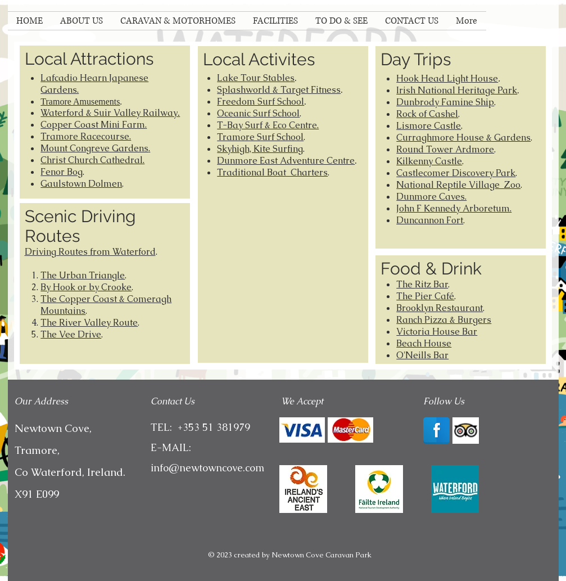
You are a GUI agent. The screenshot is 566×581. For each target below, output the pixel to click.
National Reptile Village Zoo (458, 185)
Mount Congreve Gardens (94, 148)
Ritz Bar (431, 284)
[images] (455, 489)
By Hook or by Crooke (86, 287)
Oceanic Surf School (258, 113)
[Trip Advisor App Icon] (465, 430)
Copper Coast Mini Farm (92, 124)
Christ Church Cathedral (91, 160)
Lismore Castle (428, 126)
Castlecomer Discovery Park (455, 173)
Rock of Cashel (427, 114)
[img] (302, 430)
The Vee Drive (70, 334)
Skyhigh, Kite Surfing (260, 149)
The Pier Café (425, 296)
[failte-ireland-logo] (379, 489)
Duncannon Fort (429, 220)
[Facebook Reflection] (436, 430)
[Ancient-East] (303, 489)
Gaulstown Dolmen (81, 184)
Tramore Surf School (260, 137)
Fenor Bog (61, 172)
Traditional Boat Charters (272, 172)
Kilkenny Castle (429, 161)
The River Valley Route (89, 322)
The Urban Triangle (82, 275)
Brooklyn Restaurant (439, 308)
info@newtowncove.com (207, 467)
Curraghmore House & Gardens (463, 137)
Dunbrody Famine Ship (445, 102)
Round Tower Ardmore (445, 149)
